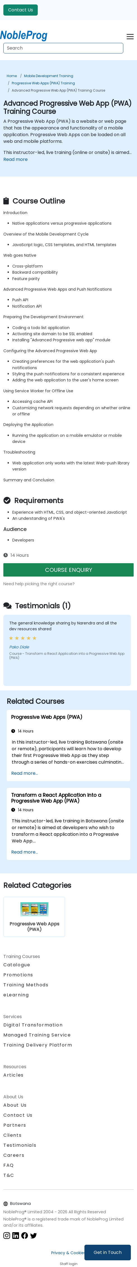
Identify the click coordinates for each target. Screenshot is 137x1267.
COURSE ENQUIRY (68, 570)
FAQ (8, 1165)
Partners (14, 1125)
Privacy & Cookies (68, 1253)
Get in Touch (108, 1252)
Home (12, 75)
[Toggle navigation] (130, 35)
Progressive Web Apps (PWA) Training (43, 83)
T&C (8, 1175)
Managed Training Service (37, 1035)
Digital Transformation (33, 1025)
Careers (13, 1155)
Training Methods (26, 985)
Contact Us (20, 10)
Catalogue (16, 965)
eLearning (16, 995)
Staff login (68, 1263)
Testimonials (19, 1145)
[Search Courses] (63, 48)
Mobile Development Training (48, 75)
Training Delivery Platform (37, 1045)
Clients (12, 1135)
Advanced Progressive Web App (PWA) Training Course (58, 90)
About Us (15, 1105)
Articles (13, 1075)
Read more (15, 159)
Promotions (18, 975)
